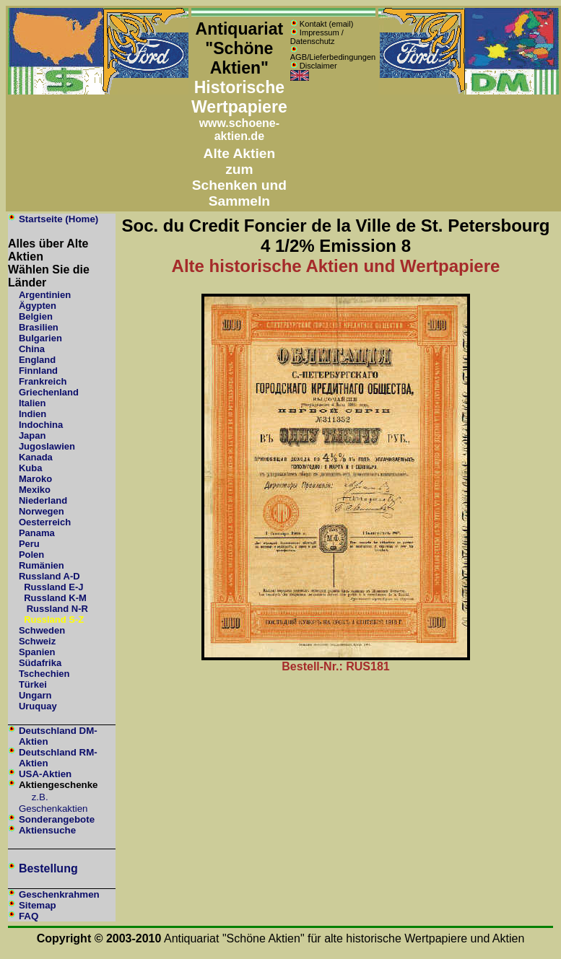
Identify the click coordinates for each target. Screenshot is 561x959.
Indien (32, 413)
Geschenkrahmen (59, 894)
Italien (32, 403)
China (32, 348)
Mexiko (35, 489)
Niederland (43, 500)
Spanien (37, 652)
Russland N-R (57, 608)
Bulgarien (40, 338)
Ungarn (35, 695)
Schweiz (37, 641)
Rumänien (41, 565)
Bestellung (48, 868)
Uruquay (38, 706)
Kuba (31, 468)
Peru (29, 543)
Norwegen (41, 511)
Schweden (42, 630)
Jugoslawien (47, 446)
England (37, 359)
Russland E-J (53, 587)
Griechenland (49, 392)
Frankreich (42, 381)
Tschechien (44, 673)
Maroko (35, 478)
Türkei (33, 684)
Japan (32, 435)
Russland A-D (49, 576)
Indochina (41, 424)
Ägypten (37, 305)
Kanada (36, 457)
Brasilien (38, 327)
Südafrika (40, 662)
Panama (37, 532)
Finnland (38, 370)
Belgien (36, 316)
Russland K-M (55, 597)
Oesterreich (45, 522)
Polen (31, 554)
